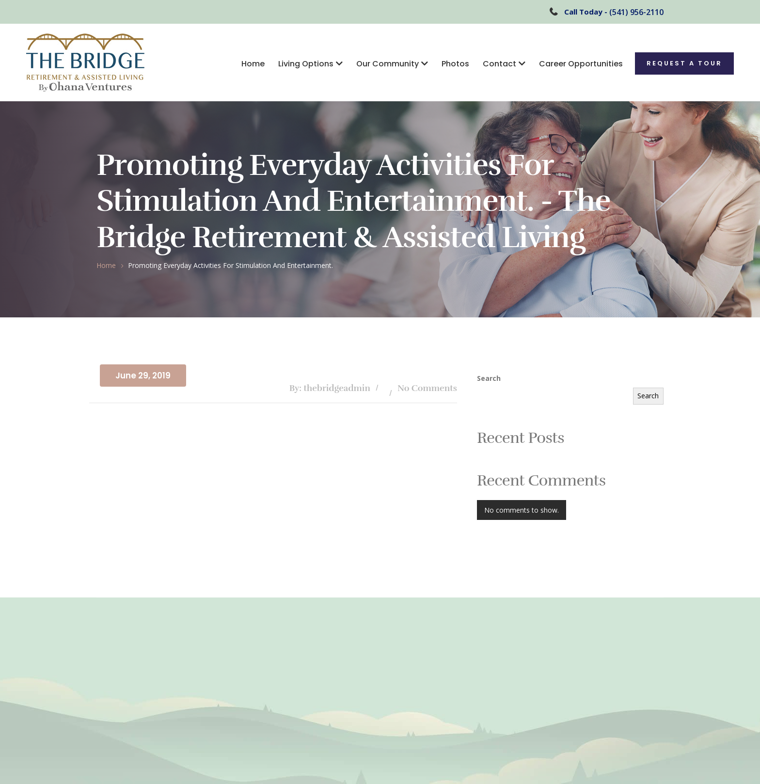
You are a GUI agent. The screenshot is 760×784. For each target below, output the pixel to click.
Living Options (305, 63)
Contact (499, 63)
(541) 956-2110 (636, 12)
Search (489, 378)
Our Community (387, 63)
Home (253, 63)
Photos (455, 63)
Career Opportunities (581, 63)
